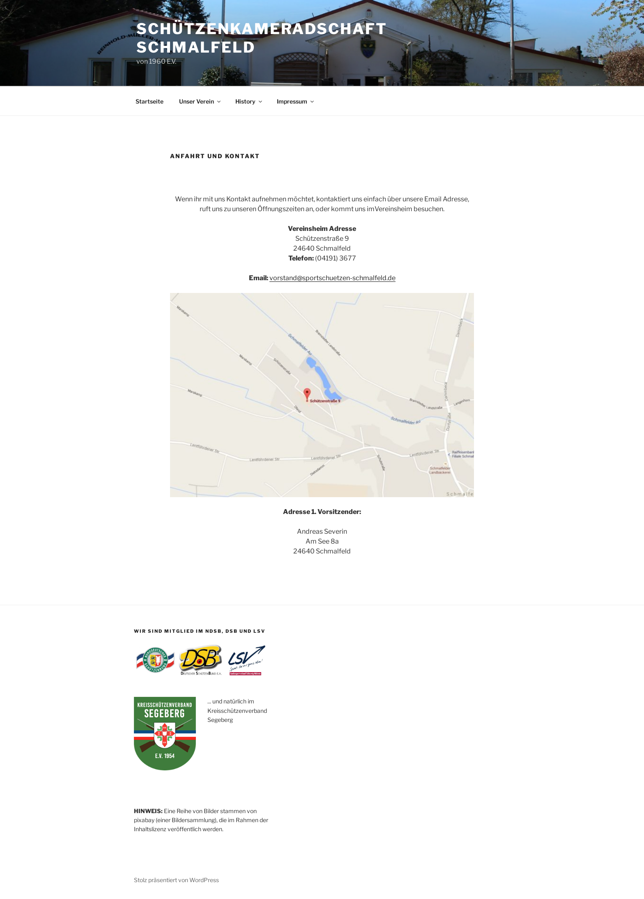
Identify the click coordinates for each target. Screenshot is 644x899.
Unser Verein (200, 101)
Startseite (149, 101)
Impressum (296, 101)
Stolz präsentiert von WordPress (176, 879)
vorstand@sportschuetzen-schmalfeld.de (332, 278)
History (249, 101)
